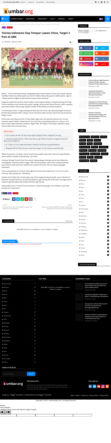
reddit (103, 53)
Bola (4, 27)
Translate (83, 33)
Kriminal (84, 150)
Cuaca (98, 140)
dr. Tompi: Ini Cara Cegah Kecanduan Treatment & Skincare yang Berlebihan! (33, 144)
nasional (10, 24)
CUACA (52, 19)
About (78, 395)
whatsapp (87, 53)
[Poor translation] (7, 412)
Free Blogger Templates (43, 395)
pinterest (88, 59)
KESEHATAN (30, 19)
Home (6, 19)
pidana (105, 154)
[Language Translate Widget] (87, 31)
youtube (103, 64)
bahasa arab (85, 137)
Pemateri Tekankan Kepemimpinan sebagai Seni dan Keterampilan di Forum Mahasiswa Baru (97, 115)
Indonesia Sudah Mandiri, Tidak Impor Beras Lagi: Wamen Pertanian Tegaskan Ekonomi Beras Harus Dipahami (36, 140)
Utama (94, 161)
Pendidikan (96, 154)
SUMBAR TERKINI (17, 19)
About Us (23, 2)
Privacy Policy (40, 2)
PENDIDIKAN (42, 19)
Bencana (95, 137)
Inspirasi (98, 144)
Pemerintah (85, 154)
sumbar (99, 157)
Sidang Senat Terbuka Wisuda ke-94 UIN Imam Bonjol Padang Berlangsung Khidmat (98, 104)
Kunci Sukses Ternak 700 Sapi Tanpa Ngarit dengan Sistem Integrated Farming (33, 135)
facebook (88, 48)
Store (91, 157)
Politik (83, 157)
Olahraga (102, 150)
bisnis (83, 140)
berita (104, 137)
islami (95, 147)
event (83, 144)
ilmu (90, 144)
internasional (85, 147)
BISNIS (70, 19)
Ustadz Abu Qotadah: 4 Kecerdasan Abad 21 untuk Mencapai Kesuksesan (97, 93)
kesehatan (104, 147)
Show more (69, 221)
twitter (103, 48)
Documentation (50, 2)
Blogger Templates (16, 395)
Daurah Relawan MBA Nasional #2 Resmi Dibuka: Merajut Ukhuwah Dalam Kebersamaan (99, 82)
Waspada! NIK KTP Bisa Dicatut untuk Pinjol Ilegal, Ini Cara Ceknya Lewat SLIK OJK (34, 148)
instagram (87, 64)
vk (103, 59)
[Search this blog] (14, 374)
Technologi (85, 161)
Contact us (31, 2)
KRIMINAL (61, 19)
